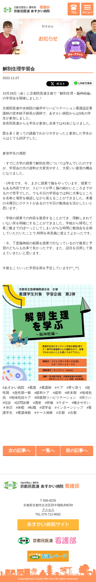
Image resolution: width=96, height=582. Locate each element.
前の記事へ (77, 450)
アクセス (48, 510)
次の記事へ (19, 450)
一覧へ (48, 450)
